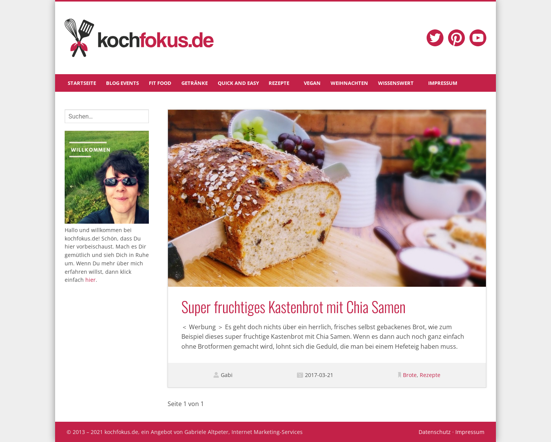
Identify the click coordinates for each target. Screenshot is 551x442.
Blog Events (122, 83)
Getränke (194, 83)
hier (90, 279)
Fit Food (160, 83)
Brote (410, 375)
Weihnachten (349, 83)
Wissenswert (396, 83)
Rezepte (279, 83)
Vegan (312, 83)
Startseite (82, 83)
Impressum (442, 83)
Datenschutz (435, 431)
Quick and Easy (238, 83)
